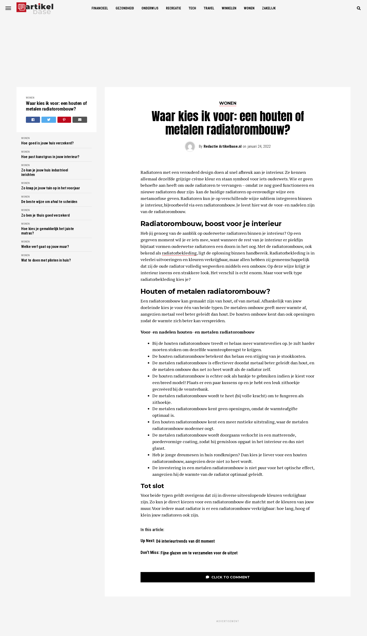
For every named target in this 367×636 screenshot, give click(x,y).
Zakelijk (269, 8)
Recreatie (173, 8)
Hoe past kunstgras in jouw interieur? (50, 157)
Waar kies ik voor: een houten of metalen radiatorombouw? (56, 106)
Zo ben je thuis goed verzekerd (45, 215)
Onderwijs (149, 8)
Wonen (249, 8)
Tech (192, 8)
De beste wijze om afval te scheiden (49, 202)
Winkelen (229, 8)
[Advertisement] (183, 52)
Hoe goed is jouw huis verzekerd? (47, 143)
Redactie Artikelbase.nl (223, 146)
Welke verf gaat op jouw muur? (45, 247)
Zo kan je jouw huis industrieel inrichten (44, 172)
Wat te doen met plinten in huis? (46, 260)
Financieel (100, 8)
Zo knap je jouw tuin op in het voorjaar (50, 188)
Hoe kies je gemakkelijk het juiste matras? (47, 231)
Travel (209, 8)
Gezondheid (125, 8)
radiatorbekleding (179, 253)
